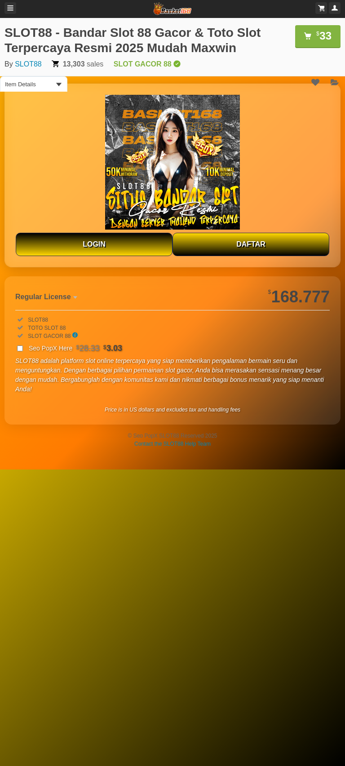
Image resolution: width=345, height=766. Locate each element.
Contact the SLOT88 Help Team (172, 444)
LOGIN (94, 244)
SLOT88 (28, 64)
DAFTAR (250, 244)
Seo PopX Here (75, 348)
